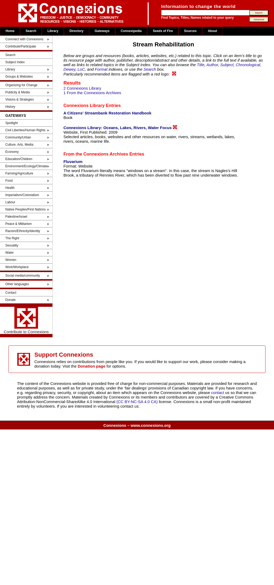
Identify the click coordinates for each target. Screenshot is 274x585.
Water (9, 252)
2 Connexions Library (82, 88)
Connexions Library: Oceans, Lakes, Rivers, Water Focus (120, 127)
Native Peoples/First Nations (25, 209)
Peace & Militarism (18, 224)
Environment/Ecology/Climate (26, 166)
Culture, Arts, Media (19, 144)
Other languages (17, 284)
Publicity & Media (17, 92)
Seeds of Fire (163, 31)
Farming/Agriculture (19, 173)
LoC (81, 69)
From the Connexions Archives (95, 154)
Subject (227, 64)
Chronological (248, 64)
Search (31, 31)
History (10, 107)
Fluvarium (72, 161)
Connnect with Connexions (24, 39)
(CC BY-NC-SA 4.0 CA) (137, 401)
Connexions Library (84, 105)
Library (52, 31)
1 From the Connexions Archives (92, 92)
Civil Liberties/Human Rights (25, 130)
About (212, 31)
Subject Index (15, 62)
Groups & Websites (19, 76)
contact (218, 392)
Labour (10, 202)
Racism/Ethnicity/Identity (22, 231)
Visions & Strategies (19, 99)
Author (212, 64)
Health (10, 188)
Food (9, 180)
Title (200, 64)
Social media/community (22, 275)
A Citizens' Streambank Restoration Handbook (107, 113)
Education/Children (18, 159)
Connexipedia (131, 31)
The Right (12, 238)
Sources (190, 31)
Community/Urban (18, 137)
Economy (12, 152)
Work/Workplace (17, 267)
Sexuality (11, 245)
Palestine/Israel (16, 216)
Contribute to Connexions (26, 320)
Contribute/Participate (20, 46)
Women (10, 260)
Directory (76, 31)
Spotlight (11, 123)
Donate (10, 300)
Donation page (91, 366)
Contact (10, 293)
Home (10, 31)
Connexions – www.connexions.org (137, 425)
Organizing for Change (21, 85)
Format (101, 69)
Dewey (69, 69)
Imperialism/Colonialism (22, 195)
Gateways (102, 31)
